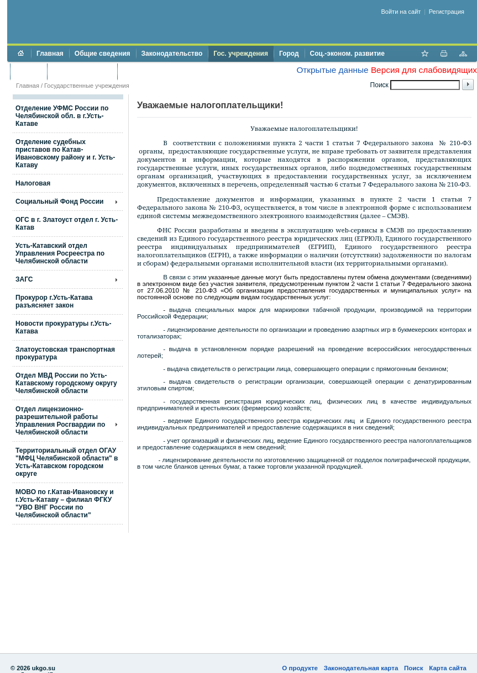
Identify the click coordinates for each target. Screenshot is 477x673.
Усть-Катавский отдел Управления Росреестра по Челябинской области (59, 253)
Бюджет (28, 71)
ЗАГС (24, 279)
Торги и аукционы (82, 71)
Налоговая (32, 183)
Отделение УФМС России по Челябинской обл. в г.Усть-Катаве (61, 116)
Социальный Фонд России (59, 201)
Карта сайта (447, 668)
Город (289, 53)
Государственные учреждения (86, 85)
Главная (50, 53)
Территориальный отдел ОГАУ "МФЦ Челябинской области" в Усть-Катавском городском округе (66, 462)
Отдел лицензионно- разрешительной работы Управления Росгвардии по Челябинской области (60, 420)
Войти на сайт (401, 11)
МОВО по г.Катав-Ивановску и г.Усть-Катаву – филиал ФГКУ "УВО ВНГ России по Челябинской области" (64, 503)
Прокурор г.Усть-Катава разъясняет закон (53, 301)
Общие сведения (102, 53)
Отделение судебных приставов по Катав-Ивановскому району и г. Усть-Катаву (65, 153)
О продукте (300, 668)
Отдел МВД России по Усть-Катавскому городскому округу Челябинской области (66, 383)
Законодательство (172, 53)
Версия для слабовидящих (424, 70)
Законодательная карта (361, 668)
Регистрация (446, 11)
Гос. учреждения (240, 53)
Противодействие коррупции (170, 71)
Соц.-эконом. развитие (347, 53)
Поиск (413, 668)
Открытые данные (332, 70)
